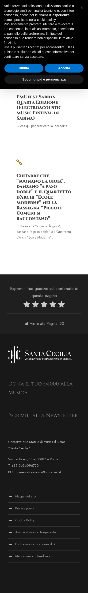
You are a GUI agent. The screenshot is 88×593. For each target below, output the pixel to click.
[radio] (26, 305)
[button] (82, 7)
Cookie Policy (24, 520)
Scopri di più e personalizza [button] (43, 79)
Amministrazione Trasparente (35, 532)
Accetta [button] (64, 68)
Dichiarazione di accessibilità (35, 544)
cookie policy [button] (46, 20)
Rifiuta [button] (24, 68)
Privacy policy (24, 508)
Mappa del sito (25, 496)
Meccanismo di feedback (32, 556)
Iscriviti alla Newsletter (43, 415)
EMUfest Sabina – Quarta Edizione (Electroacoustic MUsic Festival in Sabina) (38, 107)
